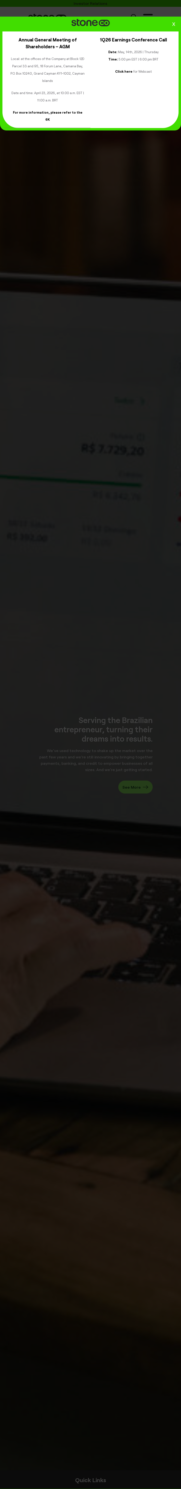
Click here (123, 71)
